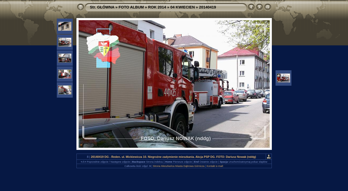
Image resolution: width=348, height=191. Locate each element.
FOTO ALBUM (131, 7)
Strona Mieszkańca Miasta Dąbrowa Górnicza (179, 165)
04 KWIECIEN (182, 7)
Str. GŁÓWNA (102, 7)
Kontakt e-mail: (215, 165)
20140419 (207, 7)
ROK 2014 (157, 7)
